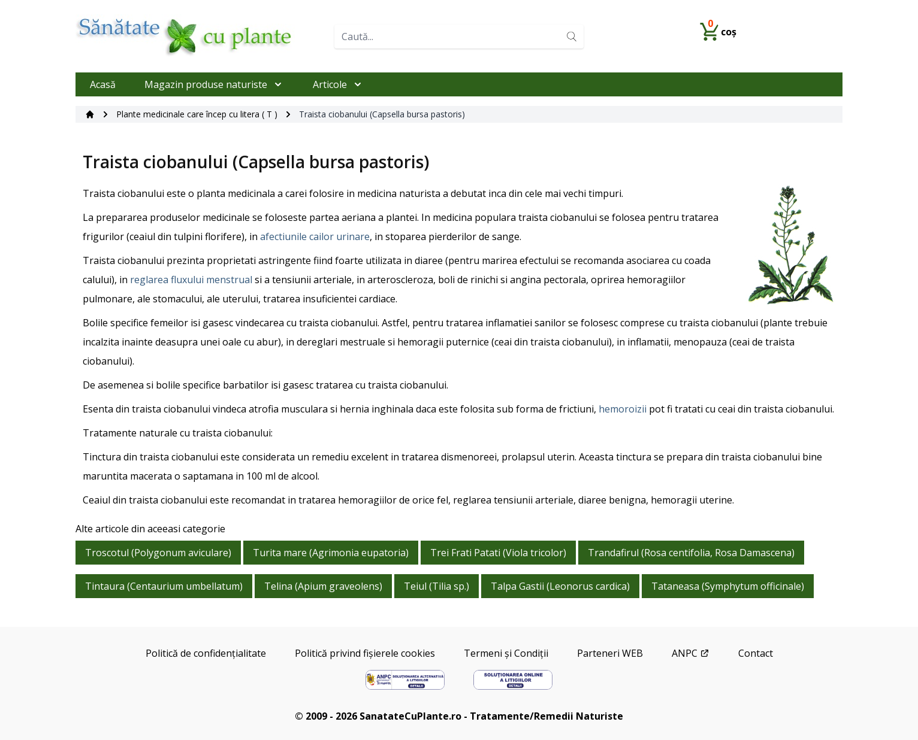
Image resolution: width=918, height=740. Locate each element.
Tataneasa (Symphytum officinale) (727, 586)
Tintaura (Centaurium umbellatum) (164, 586)
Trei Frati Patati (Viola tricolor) (498, 552)
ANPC (690, 653)
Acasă (103, 84)
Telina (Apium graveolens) (323, 586)
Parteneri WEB (610, 653)
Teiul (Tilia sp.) (436, 586)
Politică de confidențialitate (206, 653)
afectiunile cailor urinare (315, 236)
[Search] (572, 36)
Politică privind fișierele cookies (365, 653)
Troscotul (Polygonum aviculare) (158, 552)
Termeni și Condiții (506, 653)
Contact (755, 653)
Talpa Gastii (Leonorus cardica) (560, 586)
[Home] (200, 36)
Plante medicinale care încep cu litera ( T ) (196, 114)
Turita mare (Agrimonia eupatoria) (331, 552)
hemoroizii (623, 409)
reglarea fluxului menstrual (191, 279)
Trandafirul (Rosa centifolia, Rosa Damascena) (691, 552)
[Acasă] (90, 114)
